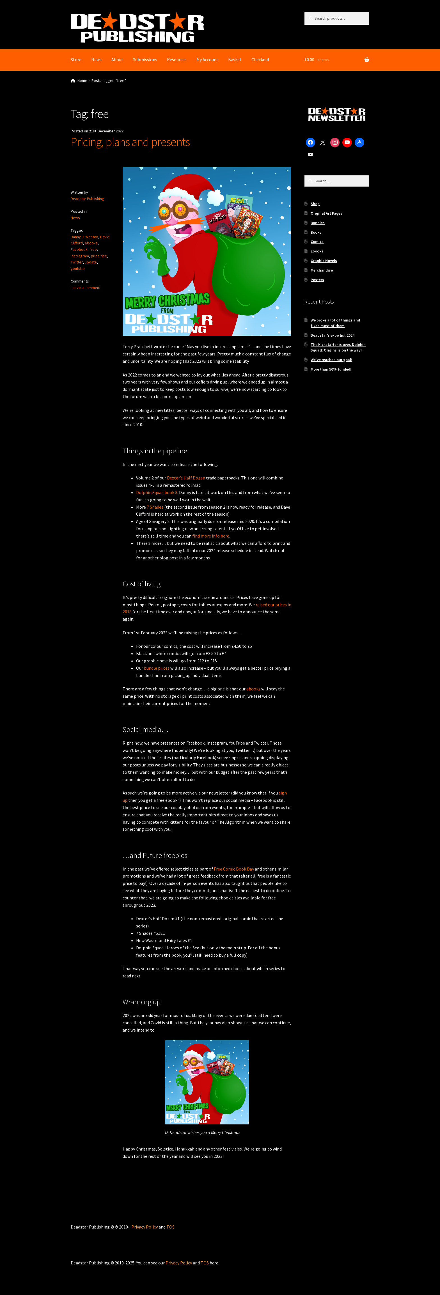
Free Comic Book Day (234, 869)
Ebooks (317, 251)
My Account (207, 59)
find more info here (210, 536)
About (117, 59)
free (93, 249)
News (96, 59)
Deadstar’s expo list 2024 (332, 335)
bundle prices (156, 668)
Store (76, 59)
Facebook (79, 249)
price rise (99, 255)
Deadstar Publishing (87, 198)
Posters (317, 279)
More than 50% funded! (331, 369)
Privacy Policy (144, 1227)
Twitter (76, 262)
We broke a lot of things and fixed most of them (335, 323)
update (90, 262)
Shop (315, 203)
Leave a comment (85, 287)
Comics (317, 241)
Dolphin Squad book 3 (156, 492)
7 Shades (155, 507)
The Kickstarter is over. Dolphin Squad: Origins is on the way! (338, 347)
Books (316, 232)
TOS (170, 1227)
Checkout (260, 59)
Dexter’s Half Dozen (186, 478)
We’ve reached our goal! (331, 359)
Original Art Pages (326, 213)
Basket (235, 59)
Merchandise (322, 270)
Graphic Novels (324, 260)
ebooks (91, 242)
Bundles (318, 222)
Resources (177, 59)
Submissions (145, 59)
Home (82, 80)
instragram (80, 255)
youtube (78, 268)
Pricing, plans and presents (130, 141)
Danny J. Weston (84, 236)
